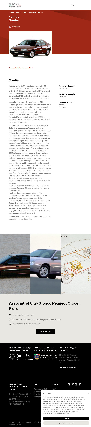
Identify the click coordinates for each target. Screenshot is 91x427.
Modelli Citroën (36, 13)
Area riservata (40, 391)
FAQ (54, 389)
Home (11, 13)
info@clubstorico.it (22, 401)
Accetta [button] (66, 418)
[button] (88, 393)
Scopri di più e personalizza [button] (66, 423)
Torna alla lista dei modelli (20, 68)
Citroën (26, 13)
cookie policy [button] (79, 403)
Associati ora (45, 332)
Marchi (18, 13)
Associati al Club (40, 389)
